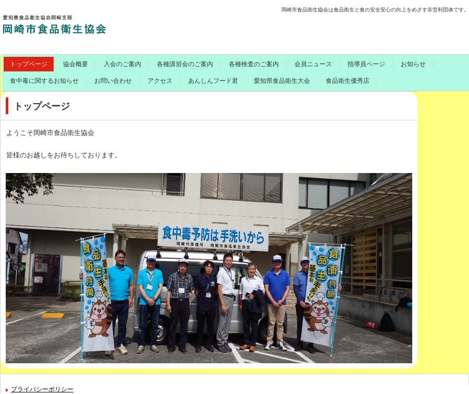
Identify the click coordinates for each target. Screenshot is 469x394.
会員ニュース (313, 64)
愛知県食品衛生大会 (282, 80)
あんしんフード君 (213, 80)
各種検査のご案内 (254, 64)
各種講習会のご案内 (185, 64)
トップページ (28, 64)
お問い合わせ (113, 80)
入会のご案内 (122, 64)
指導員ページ (366, 64)
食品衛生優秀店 (347, 80)
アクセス (159, 80)
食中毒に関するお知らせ (44, 80)
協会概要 (75, 64)
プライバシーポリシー (42, 389)
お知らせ (413, 64)
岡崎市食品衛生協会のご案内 (82, 23)
